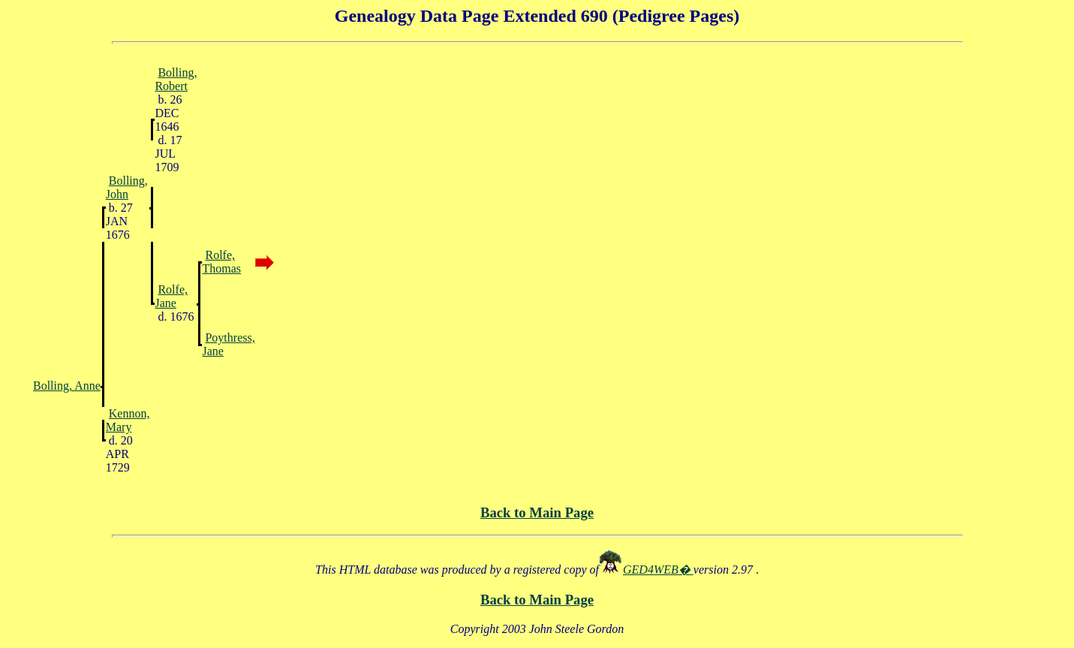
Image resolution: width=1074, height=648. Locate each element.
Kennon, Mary (128, 420)
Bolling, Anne (67, 385)
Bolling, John (127, 187)
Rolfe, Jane (171, 296)
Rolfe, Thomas (221, 262)
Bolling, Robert (176, 79)
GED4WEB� (658, 569)
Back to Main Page (537, 512)
